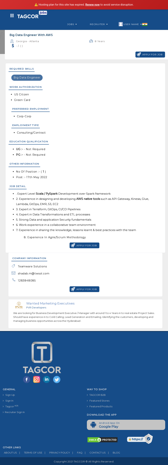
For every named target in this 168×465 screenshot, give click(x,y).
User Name (133, 24)
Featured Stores (98, 400)
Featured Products (99, 406)
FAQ (76, 452)
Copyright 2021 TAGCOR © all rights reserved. (84, 461)
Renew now (92, 4)
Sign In (8, 400)
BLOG (113, 452)
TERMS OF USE (29, 452)
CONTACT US (94, 452)
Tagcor (10, 406)
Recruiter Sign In (14, 412)
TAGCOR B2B (96, 394)
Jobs (72, 24)
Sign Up (9, 394)
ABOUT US (10, 452)
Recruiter (99, 24)
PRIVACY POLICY (56, 452)
